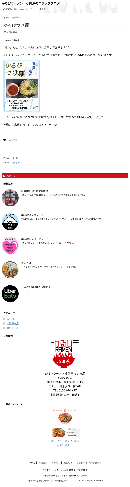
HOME (32, 463)
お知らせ (68, 463)
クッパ (16, 162)
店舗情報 (81, 463)
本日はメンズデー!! (32, 215)
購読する (9, 175)
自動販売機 (13, 328)
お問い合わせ (65, 445)
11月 (15, 158)
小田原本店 (13, 323)
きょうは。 (27, 262)
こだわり (56, 463)
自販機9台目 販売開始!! (34, 191)
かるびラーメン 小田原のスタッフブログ (31, 3)
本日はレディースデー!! (34, 239)
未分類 (13, 140)
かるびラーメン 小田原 (65, 440)
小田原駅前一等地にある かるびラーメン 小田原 (65, 475)
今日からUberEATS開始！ (36, 286)
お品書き (43, 463)
